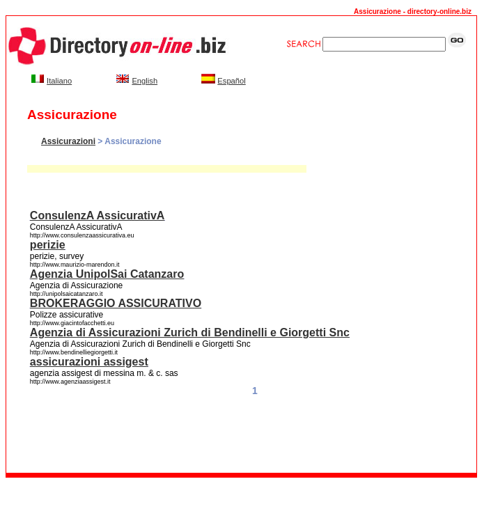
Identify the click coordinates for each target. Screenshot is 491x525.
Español (231, 81)
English (144, 81)
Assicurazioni (68, 141)
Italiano (59, 81)
